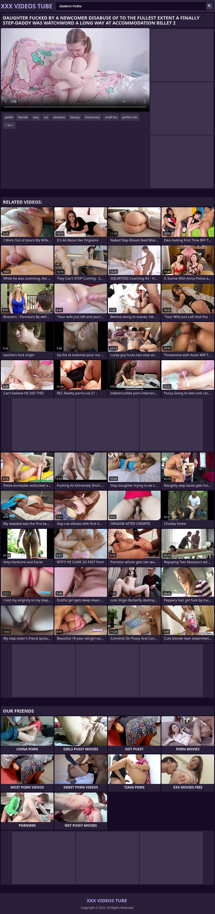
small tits (111, 117)
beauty (75, 117)
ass (46, 117)
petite (9, 117)
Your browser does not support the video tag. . (75, 70)
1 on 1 (9, 125)
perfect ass (129, 117)
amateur (59, 117)
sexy (36, 117)
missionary (92, 117)
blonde (23, 117)
